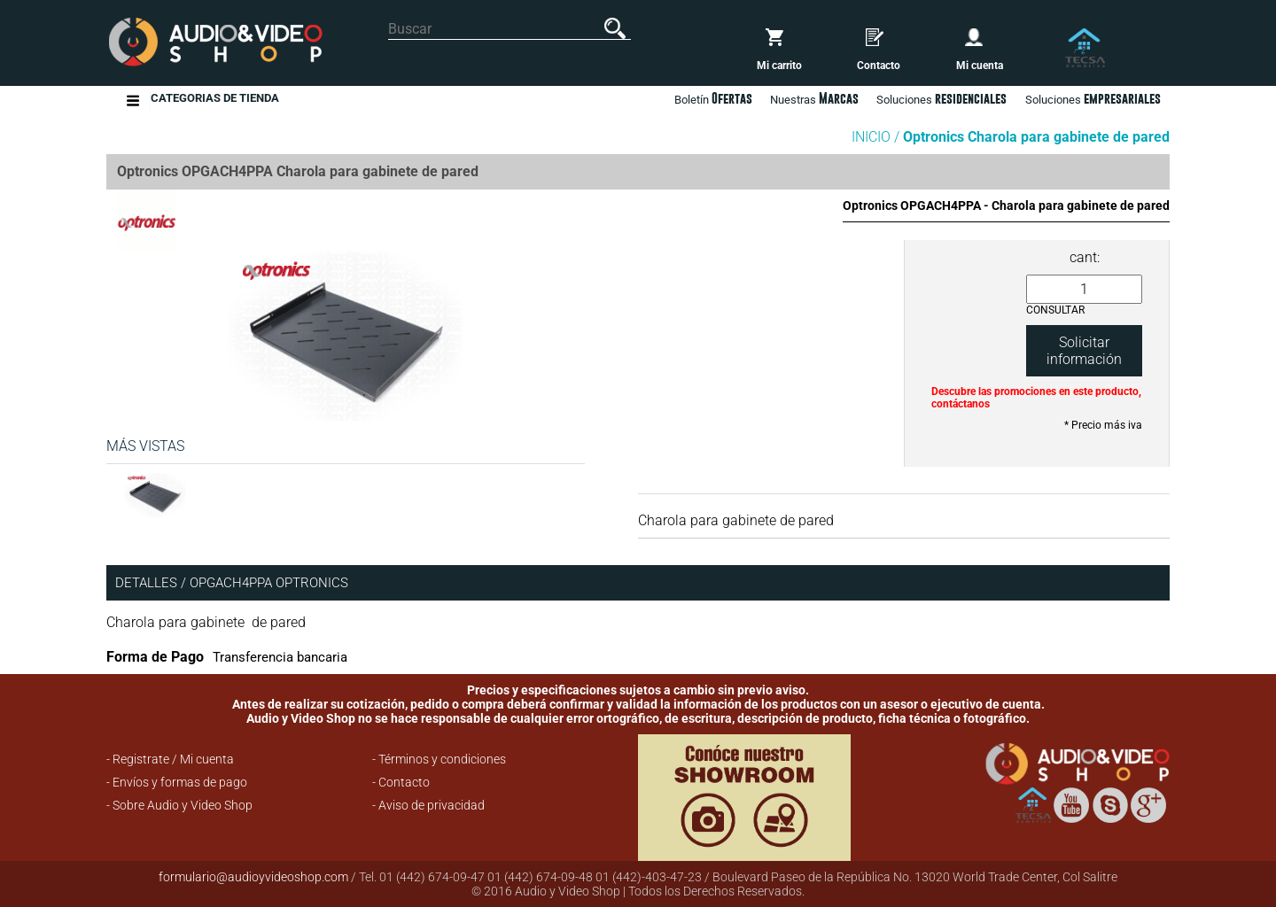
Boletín (713, 98)
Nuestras (814, 98)
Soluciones (1093, 98)
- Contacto (401, 782)
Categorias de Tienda (215, 100)
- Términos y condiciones (439, 759)
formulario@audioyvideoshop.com (253, 877)
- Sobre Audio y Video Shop (179, 805)
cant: (1085, 257)
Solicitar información (1084, 351)
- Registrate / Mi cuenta (170, 759)
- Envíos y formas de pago (176, 782)
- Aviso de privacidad (428, 805)
